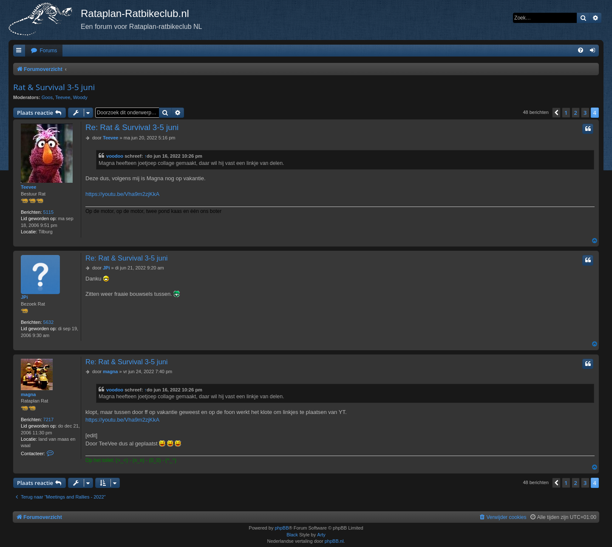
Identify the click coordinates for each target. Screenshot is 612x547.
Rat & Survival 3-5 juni (54, 87)
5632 (48, 322)
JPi (24, 297)
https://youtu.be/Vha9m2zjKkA (122, 194)
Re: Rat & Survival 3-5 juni (131, 127)
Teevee (62, 97)
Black (292, 534)
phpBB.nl (334, 541)
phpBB (282, 527)
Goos (47, 97)
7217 (48, 419)
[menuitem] (43, 51)
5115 (48, 212)
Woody (80, 97)
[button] (556, 113)
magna (28, 394)
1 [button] (565, 112)
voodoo (114, 156)
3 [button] (585, 112)
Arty (321, 534)
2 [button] (575, 112)
